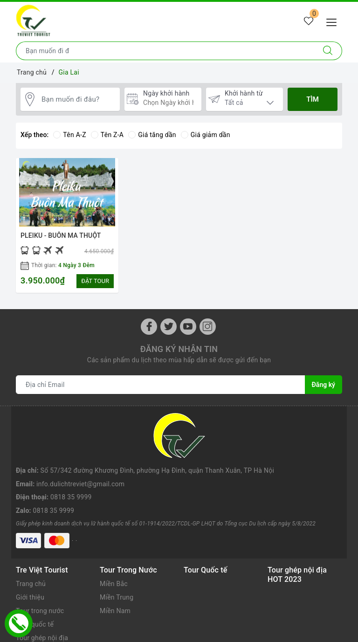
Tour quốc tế (35, 572)
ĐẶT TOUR (95, 280)
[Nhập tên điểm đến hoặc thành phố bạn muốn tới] (165, 50)
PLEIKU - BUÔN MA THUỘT (61, 235)
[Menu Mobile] (334, 21)
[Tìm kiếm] (328, 50)
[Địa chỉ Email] (160, 384)
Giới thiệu (30, 545)
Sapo (248, 632)
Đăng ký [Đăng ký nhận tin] (323, 384)
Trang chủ (31, 531)
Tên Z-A (107, 134)
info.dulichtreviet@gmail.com (80, 439)
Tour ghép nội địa (42, 585)
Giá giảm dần (205, 134)
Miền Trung (116, 545)
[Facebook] (149, 326)
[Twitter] (168, 326)
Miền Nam (115, 558)
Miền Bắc (114, 531)
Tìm (312, 99)
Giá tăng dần (152, 134)
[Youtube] (188, 326)
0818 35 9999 (71, 452)
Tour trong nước (40, 558)
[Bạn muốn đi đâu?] (78, 99)
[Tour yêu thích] (309, 21)
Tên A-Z (69, 134)
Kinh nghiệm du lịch (45, 598)
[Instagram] (208, 326)
